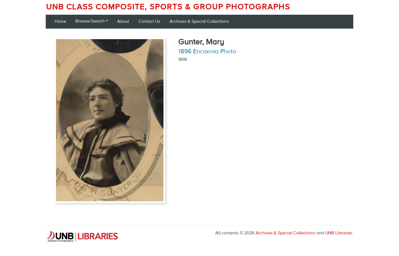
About (123, 21)
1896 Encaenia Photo (207, 52)
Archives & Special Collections (199, 21)
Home (60, 21)
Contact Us (149, 21)
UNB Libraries (338, 233)
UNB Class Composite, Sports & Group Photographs (168, 7)
